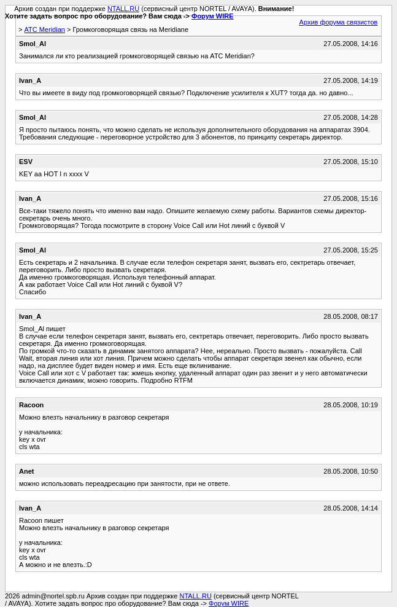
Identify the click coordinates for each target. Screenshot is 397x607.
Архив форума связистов (338, 22)
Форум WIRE (212, 16)
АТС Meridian (44, 29)
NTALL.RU (123, 8)
